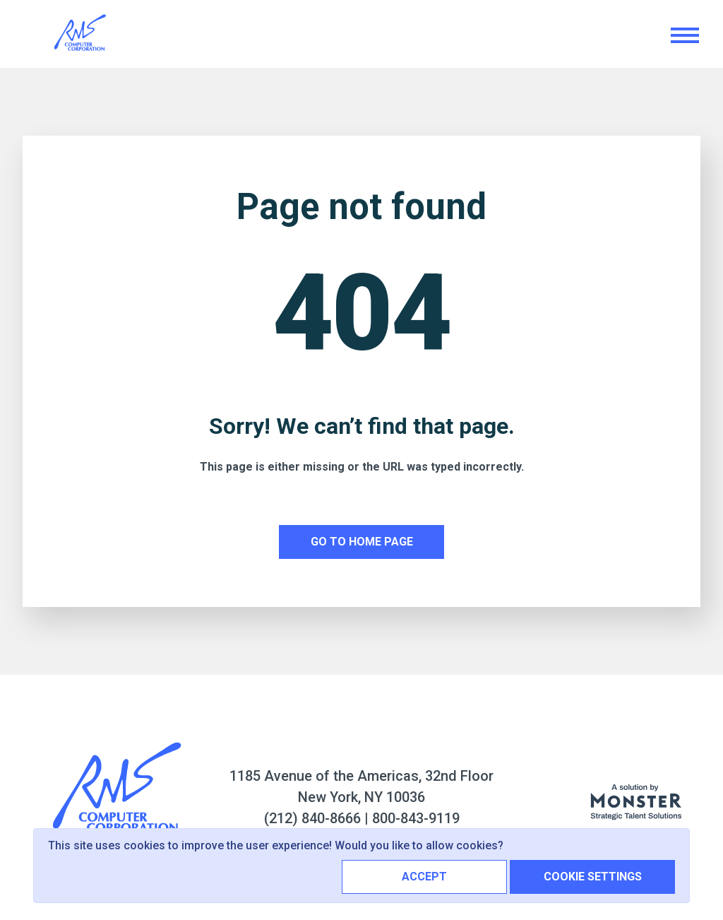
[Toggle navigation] (684, 34)
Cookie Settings (593, 876)
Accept (424, 876)
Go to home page (362, 541)
